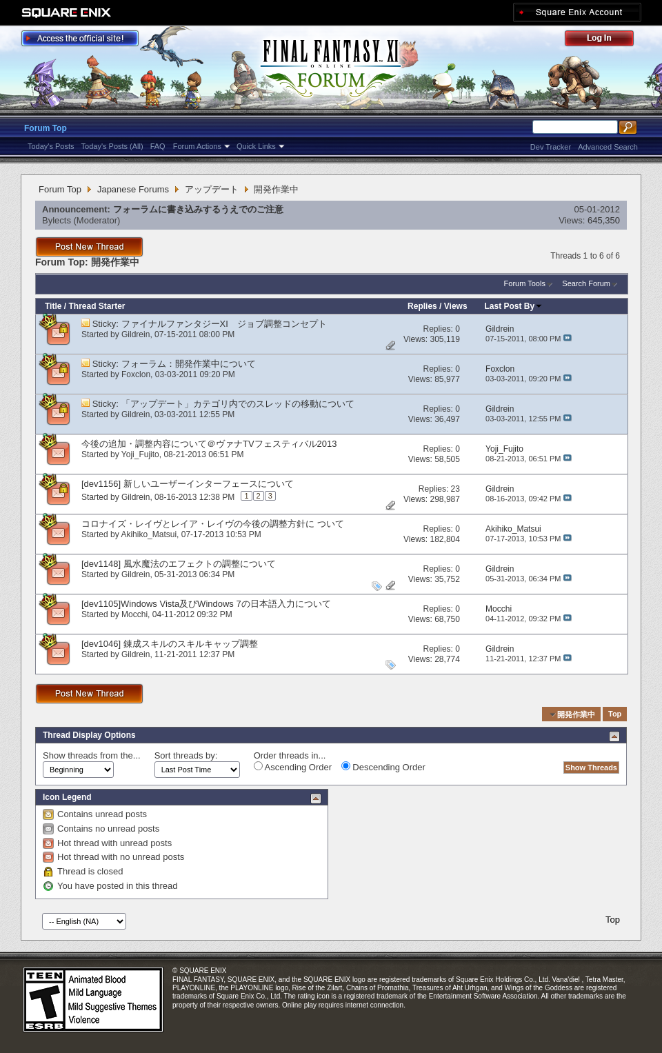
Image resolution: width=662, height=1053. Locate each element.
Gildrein (135, 334)
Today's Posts (51, 146)
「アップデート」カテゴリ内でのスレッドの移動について (237, 404)
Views (456, 306)
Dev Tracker (550, 147)
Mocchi (134, 614)
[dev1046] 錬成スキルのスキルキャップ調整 (169, 644)
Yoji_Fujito (140, 454)
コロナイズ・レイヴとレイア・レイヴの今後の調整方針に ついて (212, 524)
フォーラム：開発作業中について (188, 364)
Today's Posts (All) (112, 146)
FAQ (158, 146)
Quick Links (256, 146)
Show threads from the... (92, 755)
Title (53, 306)
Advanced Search (608, 147)
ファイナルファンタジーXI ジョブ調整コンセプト (224, 324)
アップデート (212, 189)
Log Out (606, 40)
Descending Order (383, 766)
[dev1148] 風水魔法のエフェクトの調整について (178, 564)
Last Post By (514, 306)
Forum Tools (524, 283)
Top (614, 714)
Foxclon (135, 374)
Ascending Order (293, 766)
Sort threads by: (186, 755)
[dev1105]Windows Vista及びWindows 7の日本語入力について (206, 604)
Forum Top (45, 128)
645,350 (604, 220)
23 (455, 489)
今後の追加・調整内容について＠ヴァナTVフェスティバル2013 (209, 444)
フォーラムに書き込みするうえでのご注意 (198, 209)
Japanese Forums (133, 189)
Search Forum (586, 283)
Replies (422, 306)
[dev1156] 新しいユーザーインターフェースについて (187, 484)
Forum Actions (197, 146)
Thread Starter (96, 306)
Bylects (56, 220)
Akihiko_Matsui (149, 534)
